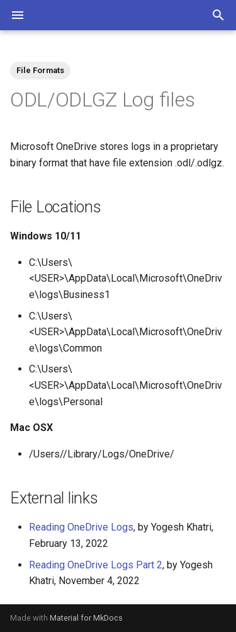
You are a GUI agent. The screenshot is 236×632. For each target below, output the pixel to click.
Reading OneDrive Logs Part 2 (95, 565)
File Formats (40, 70)
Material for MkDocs (86, 618)
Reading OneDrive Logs (81, 527)
